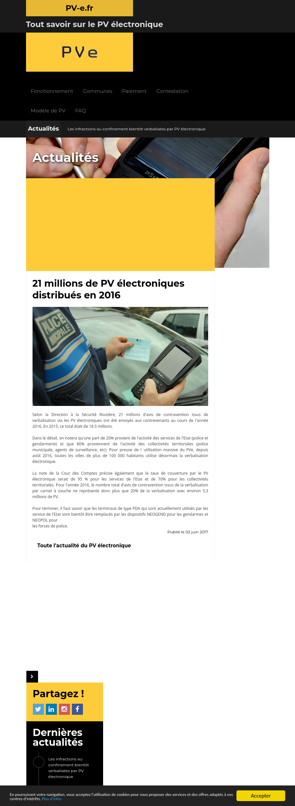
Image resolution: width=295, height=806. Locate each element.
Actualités (43, 73)
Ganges (212, 489)
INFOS (115, 645)
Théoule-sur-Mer (222, 528)
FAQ (122, 55)
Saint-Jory (246, 476)
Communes (139, 36)
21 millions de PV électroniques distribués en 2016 (238, 217)
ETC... (209, 555)
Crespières (215, 542)
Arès (243, 542)
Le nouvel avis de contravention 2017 (233, 239)
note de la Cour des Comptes (65, 413)
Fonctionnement (93, 36)
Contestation (214, 36)
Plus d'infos (144, 798)
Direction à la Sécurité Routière (76, 354)
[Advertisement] (109, 170)
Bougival (213, 476)
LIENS (89, 702)
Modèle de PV (89, 55)
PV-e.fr (83, 645)
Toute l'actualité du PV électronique (84, 485)
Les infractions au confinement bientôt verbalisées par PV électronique (136, 73)
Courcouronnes (221, 502)
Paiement (176, 36)
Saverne (212, 515)
